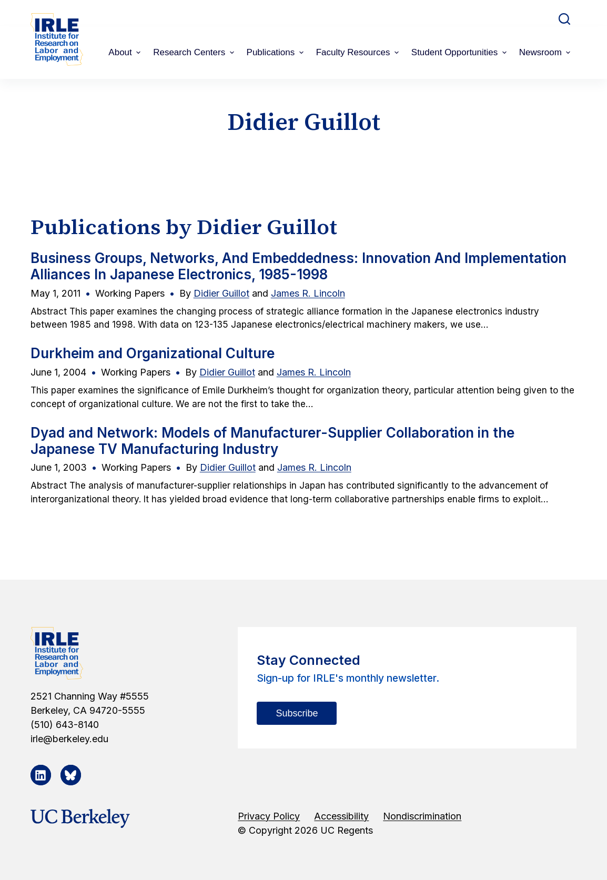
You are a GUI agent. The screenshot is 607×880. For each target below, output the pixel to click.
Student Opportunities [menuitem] (460, 52)
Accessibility (341, 816)
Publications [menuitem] (276, 52)
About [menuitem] (125, 52)
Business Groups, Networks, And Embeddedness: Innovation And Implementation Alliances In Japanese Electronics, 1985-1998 (298, 266)
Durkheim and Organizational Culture (153, 353)
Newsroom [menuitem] (546, 52)
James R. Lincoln (308, 293)
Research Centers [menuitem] (194, 52)
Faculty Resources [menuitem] (358, 52)
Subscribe (297, 713)
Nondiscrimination (422, 816)
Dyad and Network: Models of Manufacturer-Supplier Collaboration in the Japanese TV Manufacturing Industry (272, 440)
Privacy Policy (269, 816)
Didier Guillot (221, 293)
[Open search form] (564, 19)
